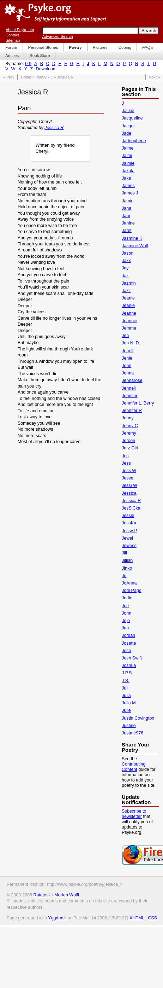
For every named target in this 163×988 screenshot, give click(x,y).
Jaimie (128, 163)
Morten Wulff (66, 895)
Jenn (126, 365)
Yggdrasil (57, 918)
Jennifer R (132, 410)
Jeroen (128, 440)
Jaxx (126, 260)
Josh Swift (132, 658)
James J (130, 193)
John (126, 613)
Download (45, 68)
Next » (154, 77)
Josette (129, 643)
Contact (12, 35)
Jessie (128, 515)
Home (26, 77)
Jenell (127, 350)
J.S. (125, 680)
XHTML (136, 918)
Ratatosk (41, 895)
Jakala (128, 170)
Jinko (127, 568)
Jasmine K (132, 238)
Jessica (129, 493)
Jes (125, 455)
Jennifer (129, 395)
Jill (124, 553)
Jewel (127, 538)
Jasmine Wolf (135, 245)
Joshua (129, 665)
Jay (125, 268)
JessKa (129, 523)
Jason (127, 253)
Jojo (126, 620)
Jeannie (129, 320)
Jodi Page (131, 590)
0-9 (28, 63)
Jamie (127, 200)
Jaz (125, 275)
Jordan (128, 635)
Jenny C (130, 425)
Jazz (126, 290)
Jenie (127, 358)
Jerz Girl (130, 448)
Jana (126, 208)
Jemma (129, 328)
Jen (125, 335)
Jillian (127, 560)
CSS (152, 918)
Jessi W (129, 485)
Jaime (127, 148)
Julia (126, 695)
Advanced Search (57, 36)
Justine (129, 725)
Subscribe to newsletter (134, 814)
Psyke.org (55, 12)
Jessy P (129, 530)
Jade (126, 133)
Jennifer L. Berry (138, 403)
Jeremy (129, 433)
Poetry (40, 77)
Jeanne (129, 313)
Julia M (129, 703)
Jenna (128, 373)
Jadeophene (134, 140)
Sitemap (13, 40)
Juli (125, 688)
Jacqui (128, 125)
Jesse (127, 478)
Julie (126, 710)
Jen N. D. (131, 343)
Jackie (128, 110)
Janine (128, 223)
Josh (126, 650)
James (128, 185)
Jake (126, 178)
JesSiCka (131, 508)
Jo (124, 575)
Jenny (127, 417)
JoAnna (129, 583)
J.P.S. (127, 672)
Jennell (129, 388)
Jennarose (132, 380)
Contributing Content (133, 767)
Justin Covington (138, 718)
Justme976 (132, 733)
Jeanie (128, 298)
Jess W (129, 470)
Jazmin (129, 283)
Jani (126, 215)
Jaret (127, 230)
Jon (125, 628)
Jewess (129, 545)
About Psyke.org (20, 30)
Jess (126, 463)
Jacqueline (132, 118)
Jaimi (127, 155)
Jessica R (54, 127)
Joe (125, 605)
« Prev (8, 77)
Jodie (127, 597)
